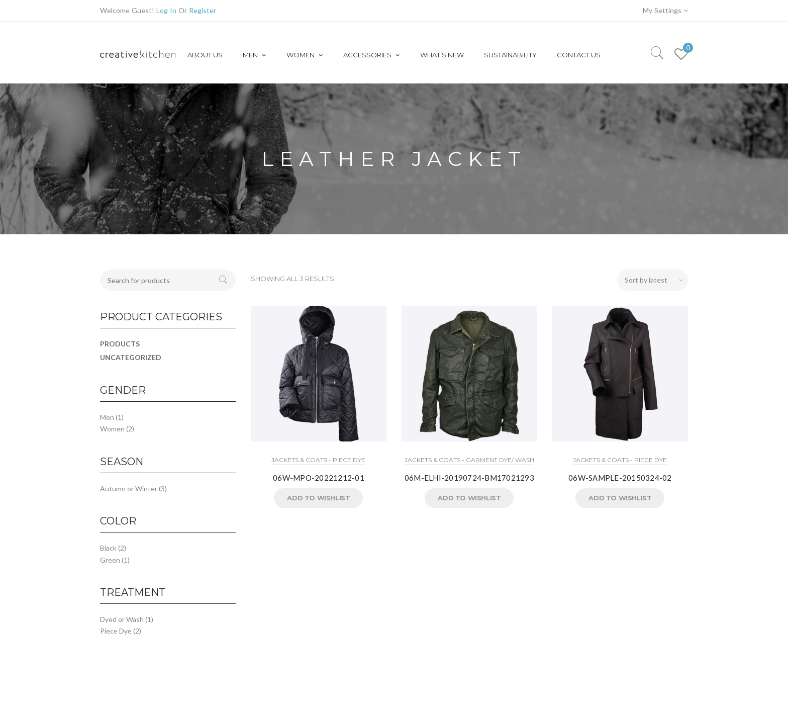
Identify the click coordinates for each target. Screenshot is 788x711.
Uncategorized (130, 357)
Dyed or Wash (122, 619)
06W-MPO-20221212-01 (318, 477)
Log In (166, 10)
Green (110, 560)
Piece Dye (116, 631)
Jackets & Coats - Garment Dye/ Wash (469, 460)
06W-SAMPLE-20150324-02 (620, 477)
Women (112, 428)
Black (108, 548)
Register (202, 10)
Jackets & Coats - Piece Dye (318, 460)
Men (107, 417)
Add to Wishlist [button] (318, 498)
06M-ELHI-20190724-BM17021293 (469, 477)
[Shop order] (652, 280)
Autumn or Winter (128, 488)
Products (120, 343)
